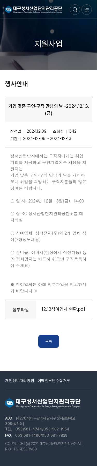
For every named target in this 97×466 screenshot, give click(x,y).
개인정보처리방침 (19, 380)
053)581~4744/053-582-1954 (42, 429)
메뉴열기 (86, 9)
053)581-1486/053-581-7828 (41, 435)
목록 (48, 341)
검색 (75, 9)
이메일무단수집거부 (54, 380)
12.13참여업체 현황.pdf (63, 309)
